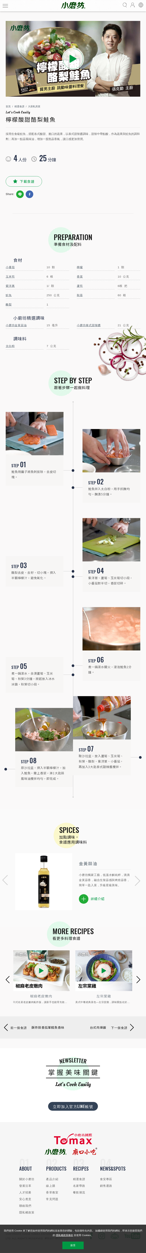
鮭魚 (9, 295)
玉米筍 (10, 276)
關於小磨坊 (27, 1179)
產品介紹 (52, 1179)
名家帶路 (79, 1185)
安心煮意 (25, 1199)
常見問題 (52, 1199)
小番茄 (10, 267)
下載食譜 (27, 181)
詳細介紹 (92, 899)
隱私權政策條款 (64, 1235)
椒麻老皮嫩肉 (42, 995)
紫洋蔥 (10, 285)
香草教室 (52, 1192)
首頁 (8, 106)
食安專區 (106, 1179)
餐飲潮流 (79, 1192)
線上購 (50, 1185)
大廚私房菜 (34, 106)
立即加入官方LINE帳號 (73, 1106)
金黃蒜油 (88, 863)
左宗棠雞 (104, 995)
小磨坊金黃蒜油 (16, 325)
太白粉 (10, 346)
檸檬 (80, 267)
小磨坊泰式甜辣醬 (89, 325)
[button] (4, 881)
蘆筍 (80, 285)
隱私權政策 (27, 1212)
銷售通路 (106, 1185)
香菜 (80, 276)
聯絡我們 (25, 1205)
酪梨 (9, 304)
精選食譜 (19, 106)
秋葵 (80, 295)
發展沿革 (25, 1185)
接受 (72, 1245)
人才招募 (25, 1192)
